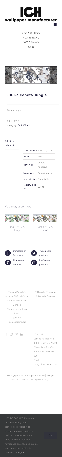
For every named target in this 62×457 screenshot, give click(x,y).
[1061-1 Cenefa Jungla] (17, 217)
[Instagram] (11, 334)
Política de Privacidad (45, 292)
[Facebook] (6, 334)
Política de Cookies (45, 296)
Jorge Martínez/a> (42, 380)
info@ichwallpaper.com (45, 364)
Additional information (10, 143)
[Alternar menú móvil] (55, 24)
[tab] (12, 144)
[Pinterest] (16, 334)
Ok (50, 435)
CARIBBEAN (24, 125)
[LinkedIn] (21, 334)
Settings (19, 452)
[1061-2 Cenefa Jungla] (45, 217)
